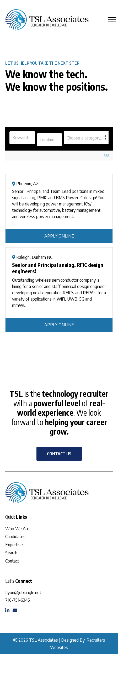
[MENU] (112, 20)
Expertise (14, 544)
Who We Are (17, 528)
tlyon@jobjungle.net (23, 592)
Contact (12, 561)
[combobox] (86, 137)
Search (11, 552)
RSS (106, 155)
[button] (59, 454)
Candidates (15, 536)
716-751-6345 (17, 600)
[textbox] (86, 138)
